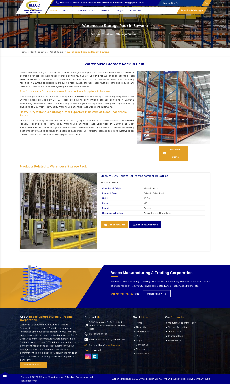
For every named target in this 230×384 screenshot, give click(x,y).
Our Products (87, 10)
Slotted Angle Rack (177, 327)
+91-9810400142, (67, 2)
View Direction (113, 345)
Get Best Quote (114, 224)
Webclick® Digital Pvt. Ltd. (157, 378)
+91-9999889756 (91, 2)
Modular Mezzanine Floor (180, 322)
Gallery (106, 10)
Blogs (120, 10)
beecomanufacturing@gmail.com (123, 2)
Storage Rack (174, 335)
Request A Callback (145, 224)
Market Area (141, 353)
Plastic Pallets (174, 331)
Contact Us (135, 10)
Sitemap (139, 349)
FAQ (136, 335)
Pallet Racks (56, 51)
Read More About (33, 364)
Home (54, 10)
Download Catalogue (192, 10)
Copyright (26, 377)
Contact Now (157, 293)
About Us (68, 10)
